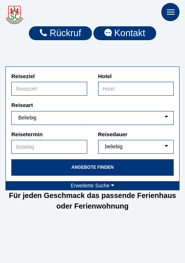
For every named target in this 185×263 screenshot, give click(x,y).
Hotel (105, 76)
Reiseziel (23, 76)
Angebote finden (92, 167)
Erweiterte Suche (93, 185)
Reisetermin (27, 134)
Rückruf (60, 33)
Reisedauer (113, 134)
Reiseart (22, 105)
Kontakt (124, 33)
